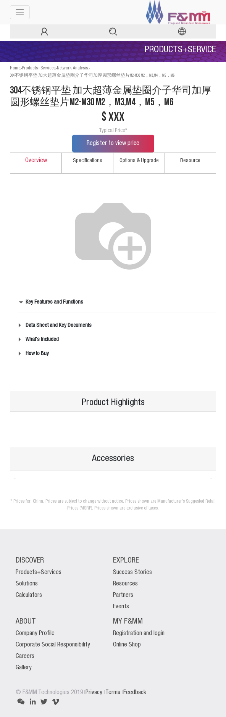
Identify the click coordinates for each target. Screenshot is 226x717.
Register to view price (113, 143)
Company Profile (35, 633)
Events (121, 606)
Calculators (29, 595)
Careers (25, 656)
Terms (113, 692)
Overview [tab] (36, 160)
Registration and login (139, 633)
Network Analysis (72, 68)
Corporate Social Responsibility (53, 645)
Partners (123, 595)
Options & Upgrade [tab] (139, 160)
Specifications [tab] (87, 160)
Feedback (134, 692)
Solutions (27, 584)
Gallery (24, 667)
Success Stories (132, 572)
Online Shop (127, 645)
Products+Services (38, 68)
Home (15, 68)
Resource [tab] (190, 160)
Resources (125, 584)
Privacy (95, 692)
